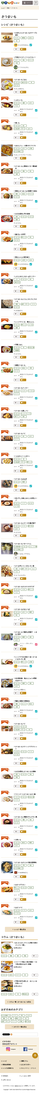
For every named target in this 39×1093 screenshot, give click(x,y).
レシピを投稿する (8, 1068)
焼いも (17, 123)
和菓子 (23, 481)
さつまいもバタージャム (23, 544)
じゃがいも (30, 216)
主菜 (17, 174)
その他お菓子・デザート (19, 128)
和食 (17, 777)
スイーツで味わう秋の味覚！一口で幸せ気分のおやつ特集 (26, 963)
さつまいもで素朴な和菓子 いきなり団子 (26, 633)
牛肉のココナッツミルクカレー (25, 57)
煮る (24, 60)
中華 (31, 368)
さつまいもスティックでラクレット (26, 748)
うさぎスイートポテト (22, 456)
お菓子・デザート (25, 304)
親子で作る (30, 526)
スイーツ (17, 393)
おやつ (30, 102)
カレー (16, 60)
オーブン (24, 910)
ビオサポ (17, 726)
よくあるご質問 (26, 1076)
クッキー (24, 390)
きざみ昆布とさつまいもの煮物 (25, 771)
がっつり (17, 371)
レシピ (5, 1061)
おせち (30, 260)
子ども (16, 105)
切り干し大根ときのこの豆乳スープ (26, 499)
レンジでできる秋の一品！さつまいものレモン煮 (26, 658)
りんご (33, 568)
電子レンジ (23, 237)
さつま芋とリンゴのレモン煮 (24, 566)
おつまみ (17, 754)
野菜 (8, 8)
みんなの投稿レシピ (18, 151)
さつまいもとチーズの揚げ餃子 (25, 523)
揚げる (23, 842)
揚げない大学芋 (20, 234)
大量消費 (17, 350)
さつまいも (16, 82)
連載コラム (24, 1061)
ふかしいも (19, 100)
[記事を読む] (18, 948)
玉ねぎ (30, 887)
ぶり (17, 279)
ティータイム (31, 390)
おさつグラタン (20, 884)
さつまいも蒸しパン (21, 411)
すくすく (17, 37)
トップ (3, 8)
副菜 (24, 102)
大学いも (18, 840)
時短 (25, 955)
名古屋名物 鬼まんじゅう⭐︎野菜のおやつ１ (25, 679)
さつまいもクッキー (21, 388)
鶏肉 (17, 703)
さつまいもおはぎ (21, 479)
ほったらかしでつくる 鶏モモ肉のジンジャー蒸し (26, 944)
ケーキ (33, 304)
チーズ (23, 526)
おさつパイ (19, 907)
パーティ (17, 800)
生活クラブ (19, 1086)
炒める (23, 193)
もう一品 (31, 324)
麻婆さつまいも (20, 365)
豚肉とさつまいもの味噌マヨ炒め (26, 191)
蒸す (24, 416)
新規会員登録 (7, 1064)
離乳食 (23, 37)
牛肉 (17, 63)
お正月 (23, 260)
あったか (17, 85)
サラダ (23, 589)
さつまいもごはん (21, 79)
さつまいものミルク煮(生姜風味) (26, 862)
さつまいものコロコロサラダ (24, 586)
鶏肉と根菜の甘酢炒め (22, 701)
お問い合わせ (7, 1080)
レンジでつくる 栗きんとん (24, 322)
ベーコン (17, 890)
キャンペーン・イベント (28, 1068)
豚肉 (24, 171)
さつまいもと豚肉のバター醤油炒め (26, 167)
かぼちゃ (31, 37)
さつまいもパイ (20, 433)
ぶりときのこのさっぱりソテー (25, 276)
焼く (24, 125)
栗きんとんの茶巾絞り (22, 257)
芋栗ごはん (19, 344)
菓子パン (17, 416)
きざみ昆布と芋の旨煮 (22, 214)
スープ (23, 503)
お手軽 (30, 148)
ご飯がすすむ (24, 82)
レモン (16, 571)
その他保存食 (17, 546)
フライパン (30, 193)
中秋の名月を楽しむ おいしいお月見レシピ (26, 982)
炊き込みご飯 (31, 347)
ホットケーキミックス (26, 413)
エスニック (30, 60)
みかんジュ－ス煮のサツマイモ (25, 145)
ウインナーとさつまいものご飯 (25, 794)
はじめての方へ (26, 1064)
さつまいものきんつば (22, 609)
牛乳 (24, 865)
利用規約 (5, 1076)
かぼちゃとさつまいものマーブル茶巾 (26, 34)
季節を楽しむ (25, 994)
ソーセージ (16, 797)
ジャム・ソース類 (33, 546)
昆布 (17, 216)
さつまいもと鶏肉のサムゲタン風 (26, 817)
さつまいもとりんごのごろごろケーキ (26, 300)
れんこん (24, 703)
